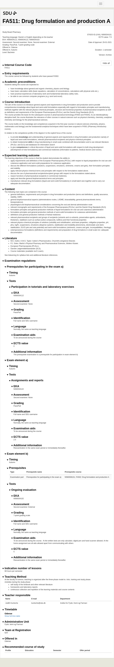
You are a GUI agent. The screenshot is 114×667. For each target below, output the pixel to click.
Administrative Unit (15, 621)
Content (8, 189)
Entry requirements (15, 73)
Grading (17, 309)
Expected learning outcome (20, 155)
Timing (12, 272)
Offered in (9, 638)
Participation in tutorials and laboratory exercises (41, 286)
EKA (15, 292)
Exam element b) (16, 453)
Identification (20, 318)
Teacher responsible (16, 595)
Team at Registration (16, 630)
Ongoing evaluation (22, 490)
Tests (11, 281)
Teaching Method (14, 576)
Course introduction (16, 102)
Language (18, 326)
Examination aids (23, 335)
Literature (9, 238)
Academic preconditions (18, 82)
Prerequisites (16, 468)
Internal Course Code (17, 65)
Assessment (20, 301)
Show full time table (12, 616)
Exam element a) (16, 360)
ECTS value (19, 343)
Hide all (106, 63)
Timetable (9, 609)
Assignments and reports (26, 380)
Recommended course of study (23, 647)
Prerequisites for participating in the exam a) (34, 266)
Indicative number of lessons (21, 568)
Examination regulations (19, 260)
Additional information (26, 351)
